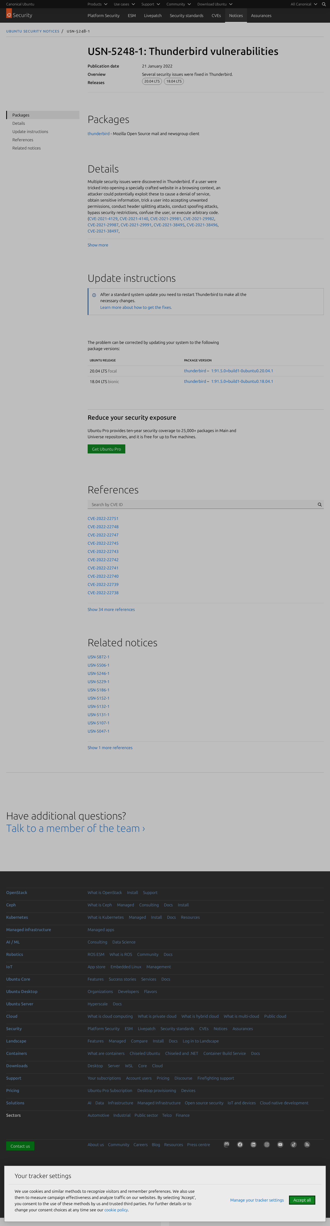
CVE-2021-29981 (165, 218)
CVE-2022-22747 (103, 535)
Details (18, 123)
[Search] (324, 4)
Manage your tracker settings (257, 1200)
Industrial (121, 1115)
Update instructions (30, 131)
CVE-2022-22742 (103, 559)
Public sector (146, 1115)
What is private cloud (157, 1016)
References (22, 139)
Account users (139, 1078)
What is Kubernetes (106, 917)
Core (142, 1065)
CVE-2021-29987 (103, 224)
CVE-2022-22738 (103, 592)
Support (150, 892)
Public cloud (275, 1016)
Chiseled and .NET (181, 1053)
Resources (190, 917)
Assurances (261, 15)
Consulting (149, 904)
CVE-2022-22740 (103, 576)
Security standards (186, 15)
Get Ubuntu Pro (106, 449)
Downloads (17, 1065)
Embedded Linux (126, 966)
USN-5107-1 (99, 722)
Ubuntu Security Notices (32, 31)
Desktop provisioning (156, 1090)
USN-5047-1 (99, 731)
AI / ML (13, 942)
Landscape (16, 1041)
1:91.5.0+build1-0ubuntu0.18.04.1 (242, 381)
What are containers (106, 1053)
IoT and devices (242, 1102)
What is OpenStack (105, 892)
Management (158, 966)
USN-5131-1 (99, 714)
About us (96, 1144)
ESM (132, 15)
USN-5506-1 (99, 665)
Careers (141, 1144)
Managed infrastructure (28, 929)
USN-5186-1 (99, 689)
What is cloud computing (110, 1016)
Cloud (11, 1016)
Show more (98, 245)
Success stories (122, 979)
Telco (167, 1115)
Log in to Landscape (201, 1041)
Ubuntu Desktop (21, 991)
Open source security (204, 1102)
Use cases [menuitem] (121, 4)
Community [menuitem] (176, 4)
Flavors (150, 991)
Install (132, 892)
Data (99, 1102)
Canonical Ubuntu (20, 4)
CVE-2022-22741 (103, 568)
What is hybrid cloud (200, 1016)
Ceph (11, 904)
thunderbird (99, 133)
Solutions (15, 1102)
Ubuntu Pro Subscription (110, 1090)
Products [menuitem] (95, 4)
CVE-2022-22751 (103, 518)
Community (148, 954)
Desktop (95, 1065)
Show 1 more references (110, 747)
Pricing (163, 1078)
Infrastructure (120, 1102)
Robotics (14, 954)
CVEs (216, 15)
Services (148, 979)
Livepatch (153, 15)
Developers (128, 991)
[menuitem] (303, 4)
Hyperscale (98, 1003)
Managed (125, 904)
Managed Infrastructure (159, 1102)
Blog (156, 1144)
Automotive (98, 1115)
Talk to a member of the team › (75, 828)
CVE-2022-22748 (103, 526)
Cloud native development (284, 1102)
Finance (183, 1115)
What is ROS (121, 954)
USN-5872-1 (99, 657)
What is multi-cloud (241, 1016)
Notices (236, 15)
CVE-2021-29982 (198, 218)
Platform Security (104, 15)
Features (96, 979)
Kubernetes (17, 917)
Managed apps (101, 929)
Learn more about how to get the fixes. (136, 307)
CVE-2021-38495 (169, 224)
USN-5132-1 (99, 706)
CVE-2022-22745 (103, 543)
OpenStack (16, 892)
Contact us (20, 1146)
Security (14, 1028)
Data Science (124, 942)
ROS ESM (96, 954)
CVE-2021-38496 (202, 224)
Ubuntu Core (18, 979)
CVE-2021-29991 (136, 224)
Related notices (26, 148)
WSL (129, 1065)
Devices (188, 1090)
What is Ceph (100, 904)
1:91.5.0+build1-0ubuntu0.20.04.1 (242, 370)
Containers (16, 1053)
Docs (168, 904)
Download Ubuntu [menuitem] (212, 4)
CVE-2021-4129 (103, 218)
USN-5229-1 (99, 681)
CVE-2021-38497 (103, 231)
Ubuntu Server (19, 1003)
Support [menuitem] (148, 4)
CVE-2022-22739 (103, 584)
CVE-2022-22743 (103, 551)
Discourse (183, 1078)
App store (96, 966)
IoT (9, 966)
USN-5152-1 (99, 698)
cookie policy (116, 1209)
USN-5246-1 (99, 673)
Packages (20, 115)
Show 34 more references (111, 609)
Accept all (302, 1200)
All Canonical (301, 4)
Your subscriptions (104, 1078)
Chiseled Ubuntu (145, 1053)
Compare (139, 1041)
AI (89, 1102)
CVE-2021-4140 (134, 218)
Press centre (198, 1144)
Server (114, 1065)
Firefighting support (215, 1078)
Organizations (100, 991)
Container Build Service (224, 1053)
